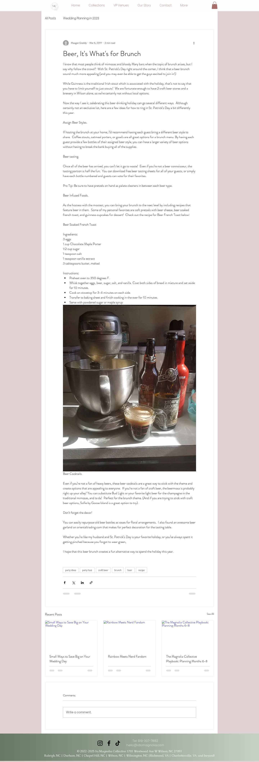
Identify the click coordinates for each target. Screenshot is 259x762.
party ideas (70, 570)
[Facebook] (108, 743)
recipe (141, 570)
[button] (215, 5)
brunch (117, 570)
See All (210, 614)
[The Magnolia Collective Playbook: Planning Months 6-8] (188, 635)
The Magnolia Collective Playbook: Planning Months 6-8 (186, 659)
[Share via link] (91, 582)
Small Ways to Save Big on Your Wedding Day (69, 659)
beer (130, 570)
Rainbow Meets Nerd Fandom (127, 656)
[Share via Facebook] (64, 582)
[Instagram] (100, 743)
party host (87, 570)
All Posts (50, 18)
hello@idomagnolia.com (145, 745)
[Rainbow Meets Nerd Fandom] (130, 635)
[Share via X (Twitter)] (73, 582)
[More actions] (194, 43)
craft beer (103, 570)
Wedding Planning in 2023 (81, 18)
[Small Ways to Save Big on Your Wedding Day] (71, 635)
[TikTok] (117, 743)
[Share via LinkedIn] (82, 582)
